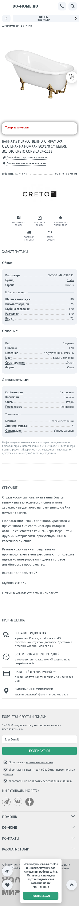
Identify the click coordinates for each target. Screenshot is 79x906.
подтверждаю (41, 895)
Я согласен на (40, 781)
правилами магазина (39, 762)
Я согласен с (30, 762)
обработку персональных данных (50, 781)
